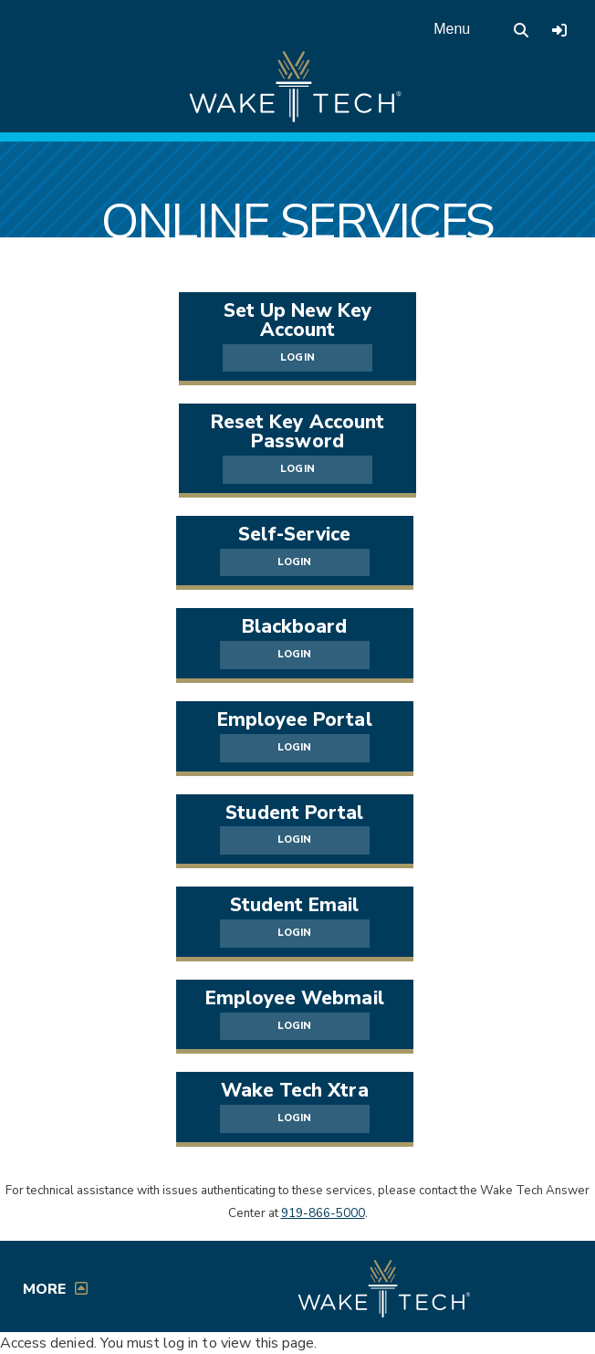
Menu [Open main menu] (451, 29)
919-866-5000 (323, 1213)
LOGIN (297, 357)
